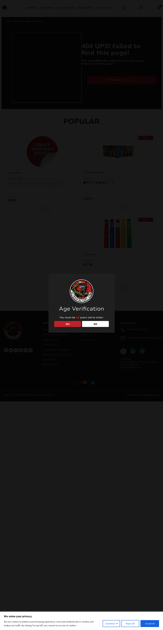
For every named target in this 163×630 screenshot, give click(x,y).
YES (68, 324)
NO (95, 324)
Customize (110, 623)
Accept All (149, 623)
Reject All (130, 623)
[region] (81, 621)
